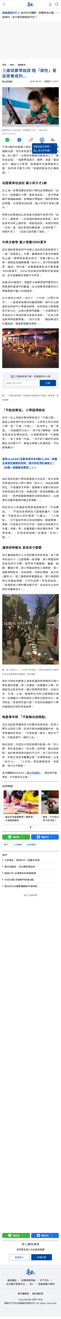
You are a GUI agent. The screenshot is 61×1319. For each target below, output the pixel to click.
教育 (13, 64)
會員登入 (19, 1257)
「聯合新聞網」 (33, 772)
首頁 (5, 64)
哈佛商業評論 (28, 1280)
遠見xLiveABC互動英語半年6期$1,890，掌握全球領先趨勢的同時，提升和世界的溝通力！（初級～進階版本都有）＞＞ (29, 463)
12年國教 (17, 844)
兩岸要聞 (31, 844)
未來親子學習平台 (15, 1284)
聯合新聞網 (7, 81)
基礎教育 (22, 64)
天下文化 (44, 1280)
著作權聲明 (23, 1293)
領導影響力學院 (46, 1284)
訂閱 (48, 383)
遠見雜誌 (12, 1280)
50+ (32, 1284)
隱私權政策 (37, 1293)
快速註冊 (41, 1257)
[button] (30, 827)
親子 (6, 844)
